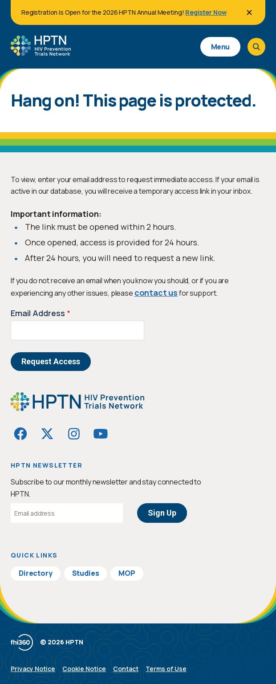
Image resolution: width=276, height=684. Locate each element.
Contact (125, 668)
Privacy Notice (33, 668)
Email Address (38, 313)
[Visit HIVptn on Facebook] (20, 434)
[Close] (249, 12)
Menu (220, 47)
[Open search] (256, 47)
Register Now (205, 12)
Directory (36, 573)
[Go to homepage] (41, 52)
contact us (156, 292)
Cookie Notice (84, 668)
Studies (85, 573)
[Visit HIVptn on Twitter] (47, 434)
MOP (126, 573)
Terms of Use (166, 668)
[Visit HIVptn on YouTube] (100, 434)
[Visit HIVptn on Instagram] (74, 434)
